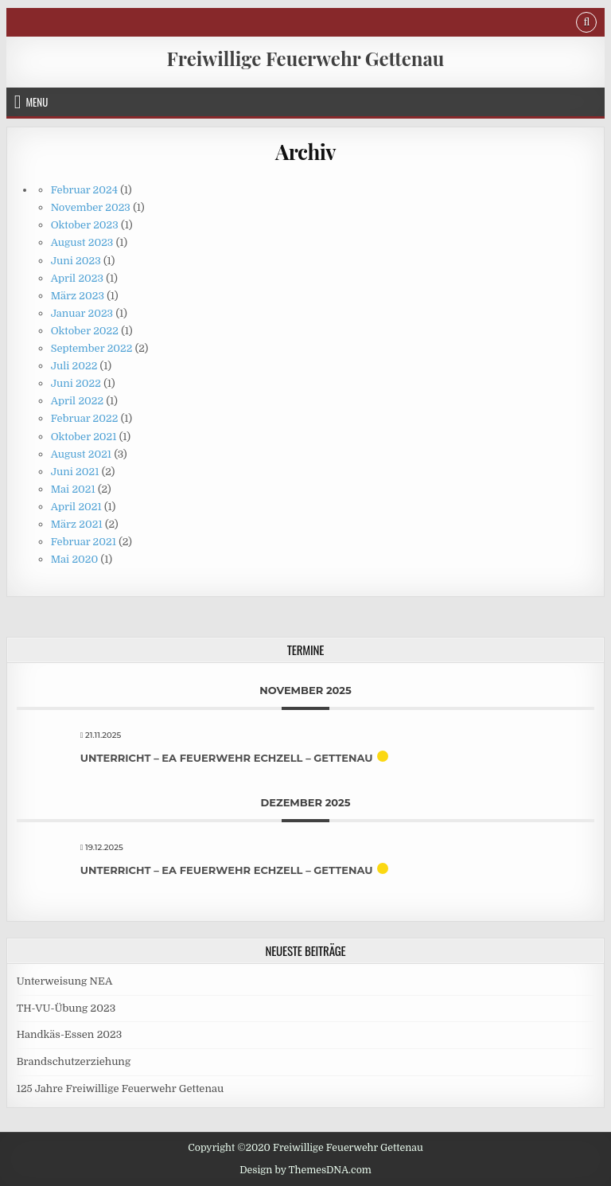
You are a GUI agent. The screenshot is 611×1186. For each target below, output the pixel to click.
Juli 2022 (74, 366)
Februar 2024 (84, 190)
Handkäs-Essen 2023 (70, 1034)
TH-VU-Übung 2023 (66, 1008)
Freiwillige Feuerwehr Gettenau (306, 58)
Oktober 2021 (84, 437)
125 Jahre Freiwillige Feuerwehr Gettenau (120, 1088)
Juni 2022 (76, 383)
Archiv (305, 152)
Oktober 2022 (85, 331)
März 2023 (77, 296)
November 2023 (90, 207)
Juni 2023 (76, 261)
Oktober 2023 (85, 225)
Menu (36, 102)
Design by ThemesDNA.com (305, 1170)
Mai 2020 (75, 559)
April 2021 (76, 507)
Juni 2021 (75, 472)
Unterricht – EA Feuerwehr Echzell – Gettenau (226, 757)
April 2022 (77, 401)
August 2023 (82, 242)
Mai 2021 (73, 489)
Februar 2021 (83, 542)
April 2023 (77, 278)
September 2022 (92, 348)
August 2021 (81, 454)
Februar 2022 (85, 418)
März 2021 (77, 524)
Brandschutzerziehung (73, 1061)
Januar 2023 (82, 313)
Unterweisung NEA (65, 981)
